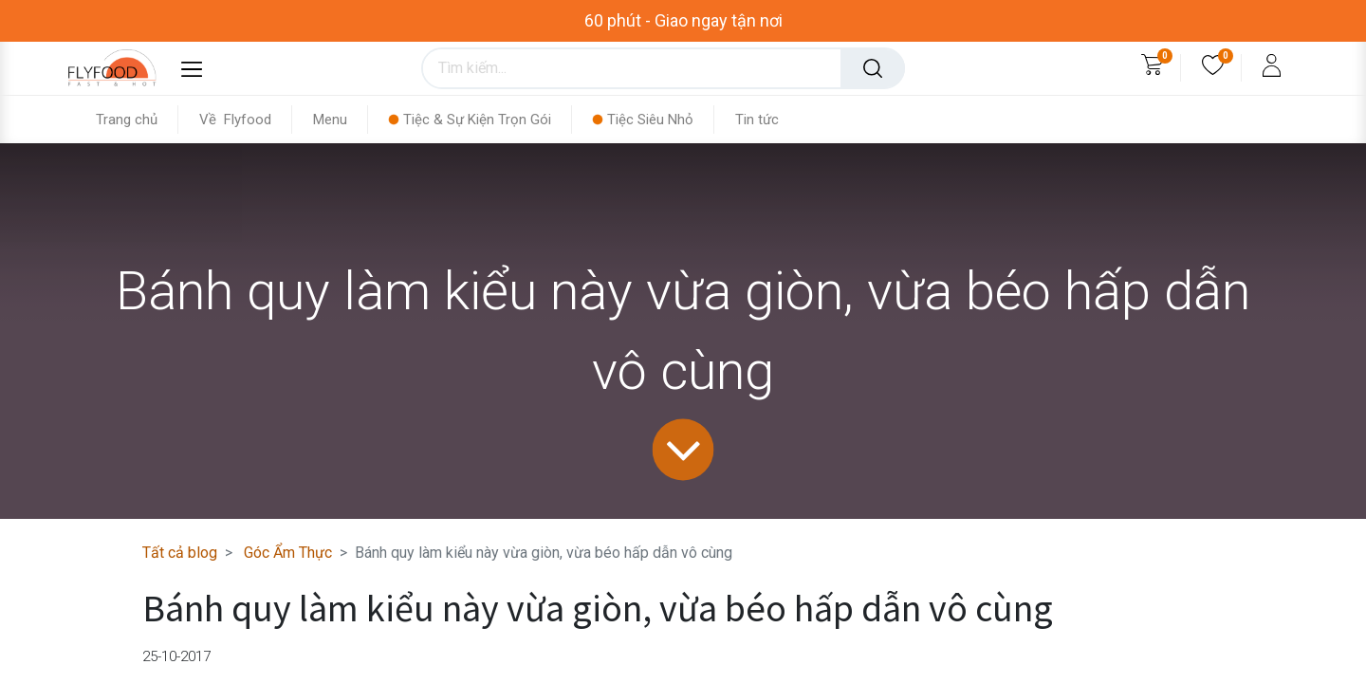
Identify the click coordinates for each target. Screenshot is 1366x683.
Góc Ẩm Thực (288, 553)
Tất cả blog (179, 553)
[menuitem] (137, 119)
